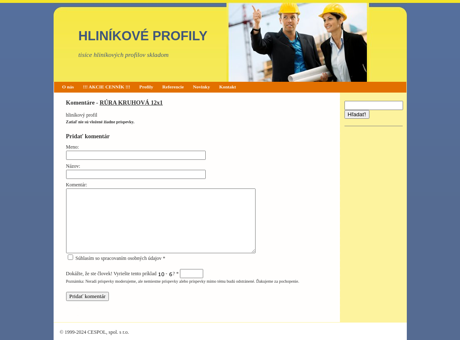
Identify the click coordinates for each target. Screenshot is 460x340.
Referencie (173, 86)
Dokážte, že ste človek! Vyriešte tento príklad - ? (134, 273)
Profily (146, 86)
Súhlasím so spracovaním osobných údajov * (116, 258)
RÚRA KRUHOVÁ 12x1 (131, 102)
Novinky (201, 86)
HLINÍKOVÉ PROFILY (143, 36)
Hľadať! (357, 114)
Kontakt (227, 86)
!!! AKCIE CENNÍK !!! (106, 86)
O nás (68, 86)
